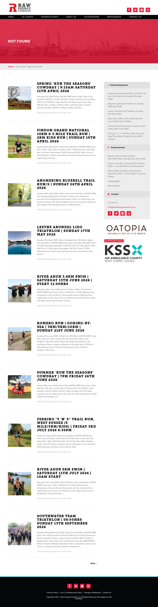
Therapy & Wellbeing (92, 593)
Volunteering (91, 17)
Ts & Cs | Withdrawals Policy (71, 593)
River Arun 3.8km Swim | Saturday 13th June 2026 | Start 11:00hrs (64, 280)
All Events (27, 17)
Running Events (49, 17)
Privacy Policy (52, 593)
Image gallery (114, 181)
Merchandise (114, 17)
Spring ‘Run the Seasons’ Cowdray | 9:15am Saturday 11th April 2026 (66, 87)
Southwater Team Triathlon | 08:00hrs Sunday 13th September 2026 (62, 521)
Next (93, 563)
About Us (71, 17)
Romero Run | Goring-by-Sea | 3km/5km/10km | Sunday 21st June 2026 (64, 326)
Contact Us (135, 17)
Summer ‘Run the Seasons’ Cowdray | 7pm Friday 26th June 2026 (66, 376)
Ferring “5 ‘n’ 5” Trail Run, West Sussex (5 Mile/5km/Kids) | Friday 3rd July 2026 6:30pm (66, 424)
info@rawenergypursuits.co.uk (121, 207)
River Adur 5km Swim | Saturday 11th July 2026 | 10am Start (64, 473)
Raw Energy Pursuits (21, 7)
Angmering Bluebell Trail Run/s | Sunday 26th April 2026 (66, 184)
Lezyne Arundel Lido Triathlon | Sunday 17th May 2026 (63, 230)
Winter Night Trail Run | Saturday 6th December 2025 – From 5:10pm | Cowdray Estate (127, 174)
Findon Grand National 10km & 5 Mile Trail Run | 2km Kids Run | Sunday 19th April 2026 (66, 135)
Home (11, 17)
